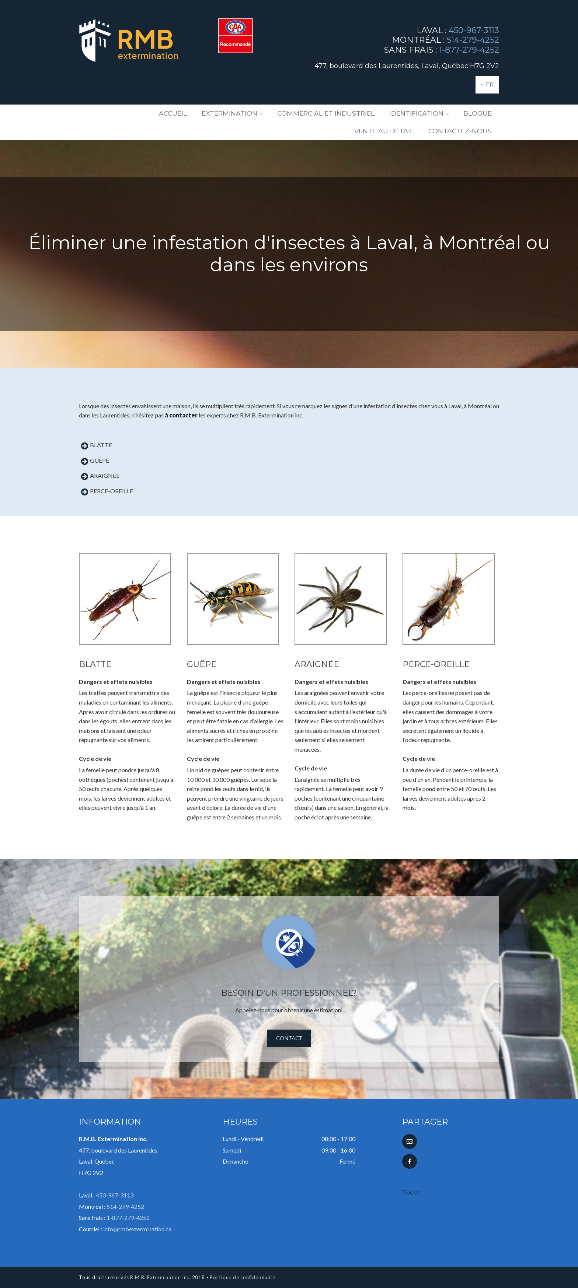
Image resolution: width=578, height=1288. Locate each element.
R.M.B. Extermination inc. (160, 1277)
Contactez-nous (466, 131)
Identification (362, 113)
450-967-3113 (474, 30)
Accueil (151, 113)
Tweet (410, 1192)
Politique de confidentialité (242, 1277)
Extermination (200, 113)
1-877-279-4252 (469, 50)
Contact (289, 1038)
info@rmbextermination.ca (137, 1228)
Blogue (416, 113)
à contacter (181, 415)
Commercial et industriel (284, 113)
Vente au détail (467, 113)
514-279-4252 (473, 40)
